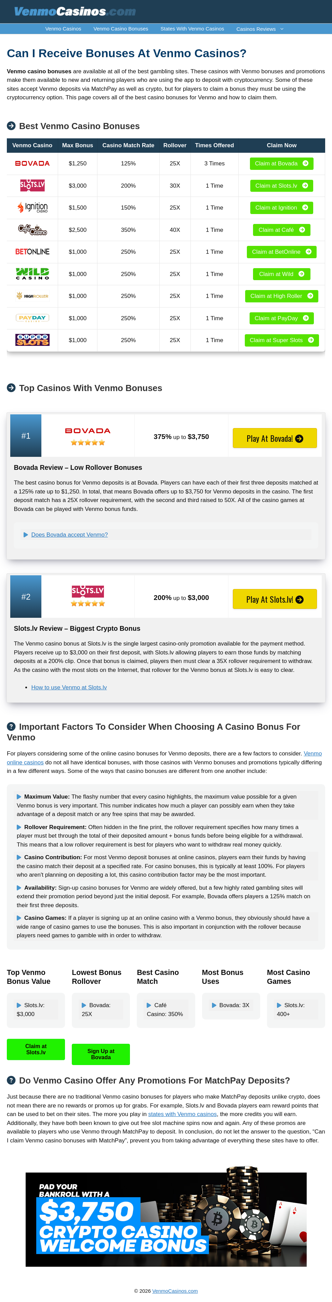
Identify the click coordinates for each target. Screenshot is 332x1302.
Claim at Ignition (281, 207)
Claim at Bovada (282, 163)
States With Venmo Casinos (192, 29)
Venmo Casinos (63, 29)
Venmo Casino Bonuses (120, 29)
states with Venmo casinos (182, 1114)
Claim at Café (282, 230)
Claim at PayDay (282, 318)
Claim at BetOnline (281, 252)
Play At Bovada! (275, 438)
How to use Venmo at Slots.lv (69, 687)
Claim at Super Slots (282, 340)
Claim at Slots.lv (281, 186)
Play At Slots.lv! (275, 599)
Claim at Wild (281, 274)
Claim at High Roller (281, 296)
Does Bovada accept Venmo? (69, 534)
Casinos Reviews (264, 29)
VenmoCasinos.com (175, 1291)
